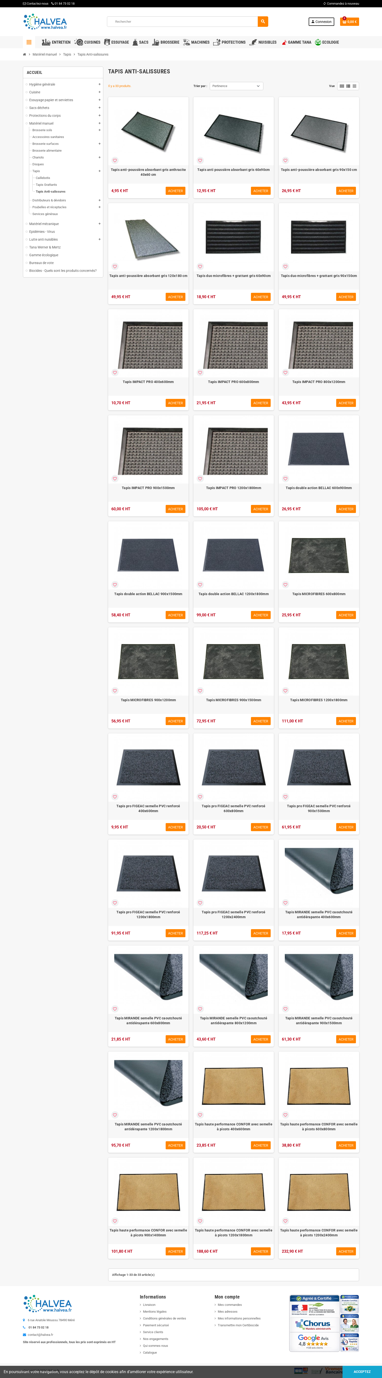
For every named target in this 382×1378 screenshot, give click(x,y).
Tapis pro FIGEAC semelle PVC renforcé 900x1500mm (319, 808)
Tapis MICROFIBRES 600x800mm (319, 594)
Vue (332, 86)
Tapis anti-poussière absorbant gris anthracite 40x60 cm (148, 172)
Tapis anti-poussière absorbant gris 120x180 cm (148, 276)
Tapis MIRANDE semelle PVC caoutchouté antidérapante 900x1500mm (319, 1020)
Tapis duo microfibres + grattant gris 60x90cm (234, 276)
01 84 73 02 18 (63, 3)
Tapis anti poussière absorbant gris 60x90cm (233, 170)
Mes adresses (228, 1311)
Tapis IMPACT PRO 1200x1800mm (233, 488)
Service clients (153, 1332)
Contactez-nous (35, 3)
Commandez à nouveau (341, 3)
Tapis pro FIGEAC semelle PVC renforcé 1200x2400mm (233, 914)
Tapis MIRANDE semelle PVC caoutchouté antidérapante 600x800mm (148, 1020)
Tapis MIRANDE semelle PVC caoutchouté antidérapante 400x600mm (319, 914)
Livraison (149, 1305)
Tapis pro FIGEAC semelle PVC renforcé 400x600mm (148, 808)
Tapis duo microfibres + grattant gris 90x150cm (319, 276)
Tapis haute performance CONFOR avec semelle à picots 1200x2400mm (319, 1232)
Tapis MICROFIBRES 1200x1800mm (318, 700)
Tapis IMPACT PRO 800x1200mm (318, 382)
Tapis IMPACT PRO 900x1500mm (148, 488)
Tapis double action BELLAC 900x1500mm (148, 594)
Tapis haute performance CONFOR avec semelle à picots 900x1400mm (148, 1232)
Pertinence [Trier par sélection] (219, 86)
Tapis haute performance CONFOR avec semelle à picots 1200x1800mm (233, 1232)
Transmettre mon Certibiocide (238, 1325)
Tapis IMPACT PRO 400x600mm (148, 382)
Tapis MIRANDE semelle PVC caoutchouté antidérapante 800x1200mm (233, 1020)
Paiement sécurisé (156, 1325)
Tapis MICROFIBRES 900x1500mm (233, 700)
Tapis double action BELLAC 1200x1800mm (234, 594)
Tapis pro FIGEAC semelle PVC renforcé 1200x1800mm (148, 914)
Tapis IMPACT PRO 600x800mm (233, 382)
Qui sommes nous (155, 1346)
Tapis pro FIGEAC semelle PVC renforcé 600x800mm (233, 808)
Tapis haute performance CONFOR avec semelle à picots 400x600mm (233, 1126)
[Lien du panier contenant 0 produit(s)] (349, 22)
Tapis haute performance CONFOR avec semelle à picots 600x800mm (319, 1126)
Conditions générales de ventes (164, 1318)
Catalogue (150, 1352)
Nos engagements (155, 1339)
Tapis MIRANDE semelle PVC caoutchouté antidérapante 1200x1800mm (148, 1126)
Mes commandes (230, 1305)
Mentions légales (155, 1311)
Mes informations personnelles (239, 1318)
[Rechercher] (187, 21)
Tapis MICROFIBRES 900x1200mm (148, 700)
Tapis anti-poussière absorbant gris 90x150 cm (319, 170)
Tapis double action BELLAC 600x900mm (319, 488)
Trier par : (200, 86)
